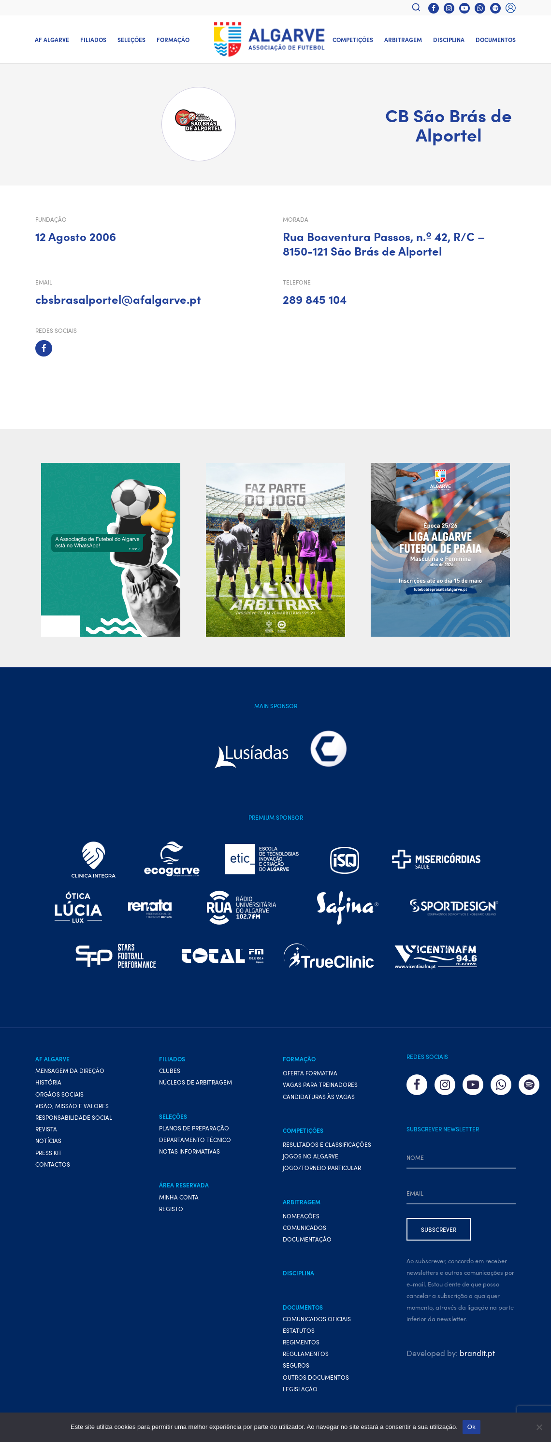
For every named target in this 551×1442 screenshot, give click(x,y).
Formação (173, 39)
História (48, 1082)
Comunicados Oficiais (317, 1318)
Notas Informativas (189, 1151)
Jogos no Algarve (310, 1156)
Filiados (93, 39)
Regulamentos (306, 1353)
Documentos (496, 39)
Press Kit (48, 1152)
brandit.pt (477, 1352)
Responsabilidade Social (73, 1117)
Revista (46, 1129)
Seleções (131, 39)
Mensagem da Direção (69, 1070)
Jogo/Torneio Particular (322, 1168)
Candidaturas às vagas (319, 1096)
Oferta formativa (310, 1073)
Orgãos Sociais (59, 1094)
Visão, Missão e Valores (72, 1105)
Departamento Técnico (195, 1139)
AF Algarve (52, 39)
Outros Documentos (316, 1377)
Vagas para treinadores (320, 1085)
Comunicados (304, 1227)
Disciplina (448, 39)
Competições (353, 39)
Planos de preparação (194, 1128)
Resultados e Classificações (327, 1144)
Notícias (48, 1141)
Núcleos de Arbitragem (195, 1082)
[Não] (539, 1427)
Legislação (300, 1389)
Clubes (169, 1070)
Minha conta (179, 1197)
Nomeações (301, 1216)
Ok (471, 1426)
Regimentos (301, 1342)
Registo (171, 1208)
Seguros (296, 1365)
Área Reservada (184, 1185)
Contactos (52, 1164)
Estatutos (299, 1330)
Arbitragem (403, 39)
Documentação (307, 1239)
